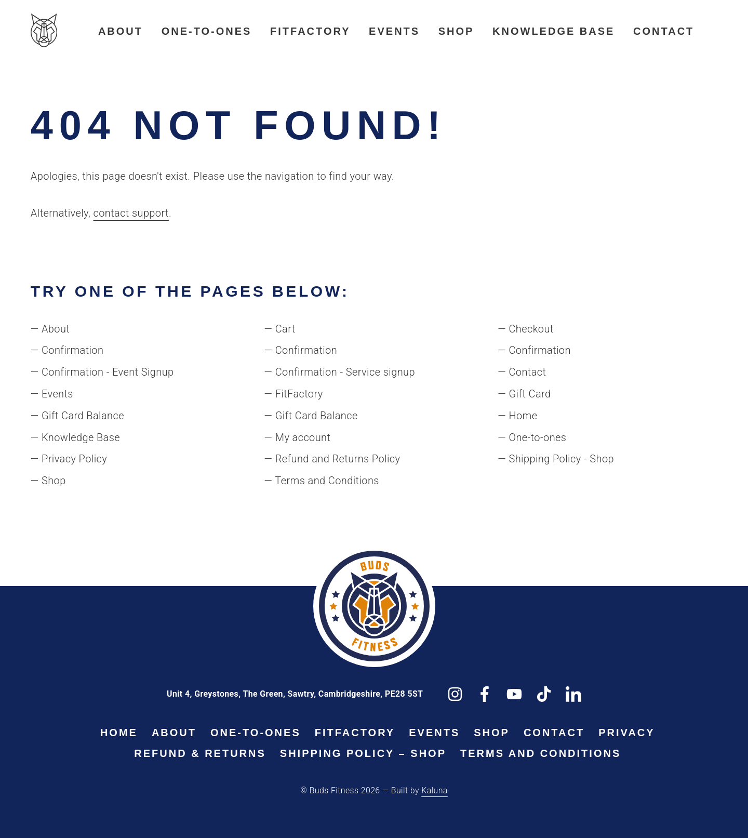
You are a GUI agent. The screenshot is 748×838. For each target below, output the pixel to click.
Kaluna (434, 790)
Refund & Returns (200, 753)
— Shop (48, 480)
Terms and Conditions (540, 753)
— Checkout (525, 329)
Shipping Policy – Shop (363, 753)
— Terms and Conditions (321, 480)
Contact (663, 31)
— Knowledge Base (75, 437)
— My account (297, 437)
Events (394, 31)
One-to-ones (207, 31)
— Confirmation (67, 350)
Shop (456, 31)
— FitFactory (293, 394)
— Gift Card (524, 394)
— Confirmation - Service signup (339, 372)
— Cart (280, 329)
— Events (52, 394)
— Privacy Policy (69, 459)
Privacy (626, 732)
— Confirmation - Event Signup (102, 372)
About (120, 31)
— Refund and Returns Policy (332, 459)
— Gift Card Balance (77, 415)
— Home (517, 415)
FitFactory (310, 31)
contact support (131, 213)
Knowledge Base (553, 31)
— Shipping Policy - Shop (556, 459)
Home (119, 732)
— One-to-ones (532, 437)
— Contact (522, 372)
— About (50, 329)
